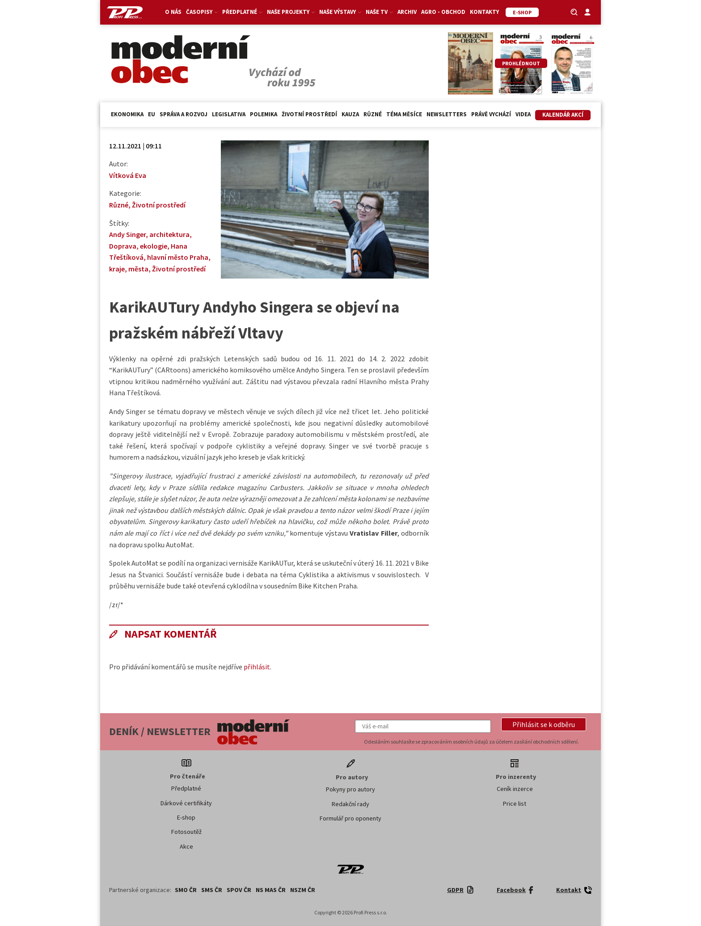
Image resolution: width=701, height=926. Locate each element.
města (138, 268)
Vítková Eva (127, 175)
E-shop (186, 817)
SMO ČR (186, 890)
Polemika (263, 114)
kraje (117, 268)
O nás (173, 12)
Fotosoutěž (186, 832)
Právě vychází (491, 114)
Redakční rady (350, 804)
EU (151, 114)
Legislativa (228, 114)
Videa (523, 114)
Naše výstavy (340, 12)
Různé (372, 114)
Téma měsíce (404, 114)
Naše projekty (291, 12)
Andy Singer (127, 234)
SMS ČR (211, 890)
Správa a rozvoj (183, 114)
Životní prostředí (309, 114)
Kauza (350, 114)
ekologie (153, 245)
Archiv (407, 12)
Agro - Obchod (443, 12)
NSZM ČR (302, 890)
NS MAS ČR (271, 890)
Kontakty (484, 12)
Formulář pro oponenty (350, 818)
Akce (186, 846)
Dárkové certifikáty (186, 803)
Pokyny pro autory (350, 789)
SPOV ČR (239, 890)
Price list (514, 803)
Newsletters (447, 114)
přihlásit (257, 666)
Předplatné (242, 12)
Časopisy (202, 12)
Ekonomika (127, 114)
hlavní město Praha (177, 257)
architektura (169, 234)
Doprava (122, 245)
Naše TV (379, 12)
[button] (543, 724)
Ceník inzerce (515, 789)
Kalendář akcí (562, 114)
